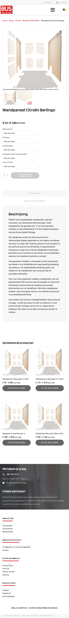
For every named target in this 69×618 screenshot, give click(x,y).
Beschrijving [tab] (34, 193)
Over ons (5, 569)
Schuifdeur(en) (8, 146)
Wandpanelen (7, 532)
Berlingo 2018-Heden (31, 21)
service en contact (12, 540)
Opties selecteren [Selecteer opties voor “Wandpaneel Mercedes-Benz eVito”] (49, 443)
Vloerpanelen (7, 529)
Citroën (18, 21)
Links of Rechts (8, 162)
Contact (5, 550)
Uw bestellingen (8, 597)
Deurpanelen (7, 526)
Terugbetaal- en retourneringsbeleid (16, 547)
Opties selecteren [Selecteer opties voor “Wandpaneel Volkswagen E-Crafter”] (49, 388)
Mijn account (9, 583)
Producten (8, 519)
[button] (48, 2)
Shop (11, 21)
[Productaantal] (5, 176)
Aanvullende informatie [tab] (34, 201)
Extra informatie (11, 558)
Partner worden (8, 572)
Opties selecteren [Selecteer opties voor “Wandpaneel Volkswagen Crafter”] (16, 388)
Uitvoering (6, 138)
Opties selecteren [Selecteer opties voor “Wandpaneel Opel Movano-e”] (16, 443)
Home (4, 21)
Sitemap (5, 575)
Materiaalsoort (8, 129)
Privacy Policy (7, 566)
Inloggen (5, 590)
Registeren (6, 593)
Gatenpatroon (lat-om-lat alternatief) (15, 154)
